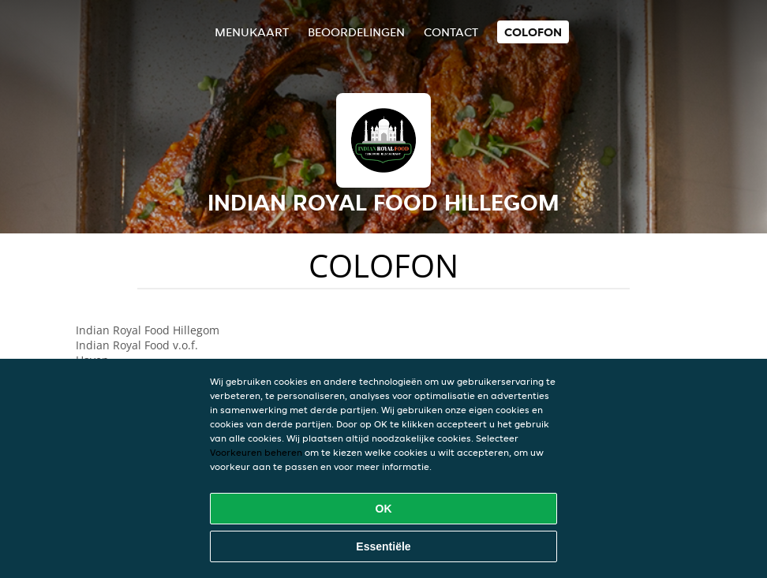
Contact (451, 32)
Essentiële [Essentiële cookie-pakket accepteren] (383, 546)
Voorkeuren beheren (256, 452)
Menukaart (252, 32)
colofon (533, 32)
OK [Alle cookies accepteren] (384, 508)
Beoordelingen (356, 32)
